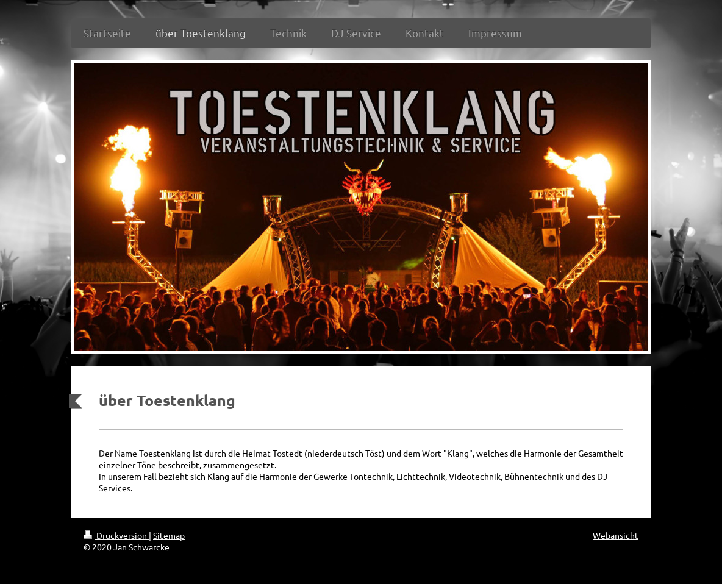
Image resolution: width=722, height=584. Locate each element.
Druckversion (116, 535)
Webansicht (615, 535)
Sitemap (169, 535)
